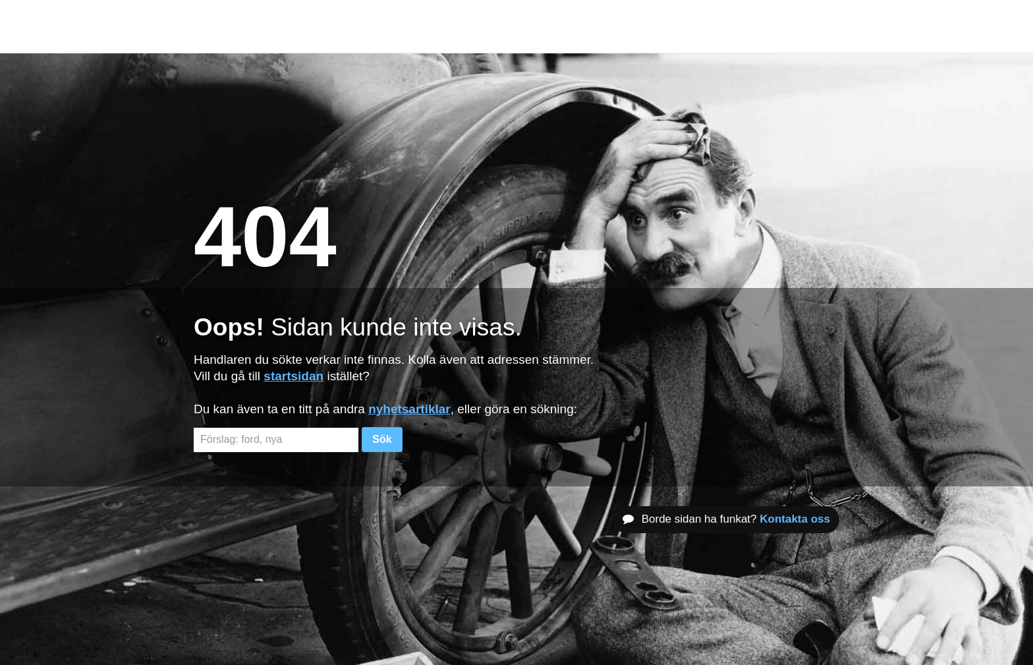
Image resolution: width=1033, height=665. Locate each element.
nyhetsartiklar (409, 409)
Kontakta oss (795, 519)
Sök (381, 439)
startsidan (293, 376)
